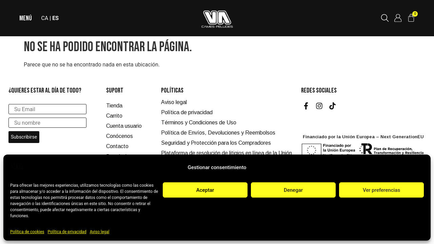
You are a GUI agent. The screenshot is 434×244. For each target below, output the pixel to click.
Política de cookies (27, 231)
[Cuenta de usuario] (398, 18)
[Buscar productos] (384, 18)
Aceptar (205, 190)
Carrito (114, 116)
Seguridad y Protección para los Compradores (216, 143)
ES (56, 18)
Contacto (117, 146)
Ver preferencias (381, 190)
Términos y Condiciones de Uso (198, 122)
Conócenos (119, 136)
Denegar (293, 190)
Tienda (114, 105)
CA (45, 18)
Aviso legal (100, 231)
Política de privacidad (67, 231)
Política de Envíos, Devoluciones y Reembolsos (218, 133)
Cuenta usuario (124, 126)
